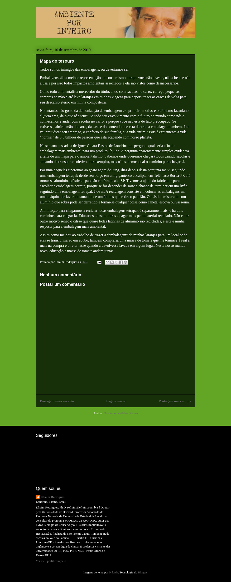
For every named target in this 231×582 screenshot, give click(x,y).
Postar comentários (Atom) (121, 413)
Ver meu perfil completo (51, 561)
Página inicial (116, 401)
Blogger (143, 572)
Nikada (113, 572)
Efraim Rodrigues (52, 497)
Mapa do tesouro (57, 61)
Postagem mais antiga (175, 401)
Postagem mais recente (57, 401)
